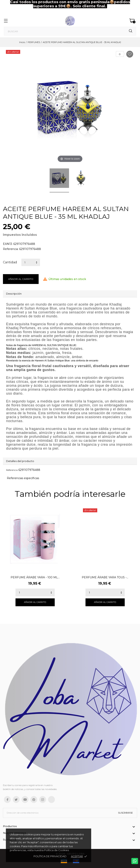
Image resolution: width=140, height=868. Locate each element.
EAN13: (8, 244)
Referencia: (10, 249)
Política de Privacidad (50, 856)
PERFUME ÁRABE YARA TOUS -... (105, 577)
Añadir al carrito (20, 278)
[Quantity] (35, 592)
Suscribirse (125, 812)
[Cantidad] (30, 262)
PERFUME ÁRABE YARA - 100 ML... (35, 577)
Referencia (12, 470)
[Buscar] (70, 31)
